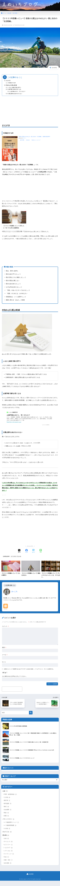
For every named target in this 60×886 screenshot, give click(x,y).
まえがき (8, 80)
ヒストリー (8, 845)
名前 (4, 647)
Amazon (28, 139)
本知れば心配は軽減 (11, 85)
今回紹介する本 (12, 82)
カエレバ (24, 137)
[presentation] (12, 689)
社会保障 (7, 810)
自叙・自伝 (8, 860)
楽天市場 (22, 139)
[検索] (30, 712)
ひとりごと (7, 832)
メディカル (8, 851)
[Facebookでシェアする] (26, 551)
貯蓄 (6, 816)
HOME (30, 874)
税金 (6, 813)
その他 (7, 797)
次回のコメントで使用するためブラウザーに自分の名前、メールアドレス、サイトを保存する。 (29, 669)
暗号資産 (7, 803)
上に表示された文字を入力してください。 (14, 676)
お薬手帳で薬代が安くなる (15, 89)
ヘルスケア (8, 848)
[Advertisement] (30, 108)
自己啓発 (13, 556)
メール (5, 654)
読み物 (19, 556)
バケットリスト (8, 819)
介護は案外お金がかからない (15, 93)
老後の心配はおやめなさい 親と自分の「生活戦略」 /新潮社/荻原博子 (34, 136)
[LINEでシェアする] (41, 551)
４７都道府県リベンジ (11, 822)
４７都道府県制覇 (10, 825)
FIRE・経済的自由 (10, 794)
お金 (5, 791)
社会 (6, 857)
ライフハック (9, 854)
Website (5, 609)
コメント (5, 626)
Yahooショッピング (35, 139)
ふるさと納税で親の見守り (15, 87)
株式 (6, 807)
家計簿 (7, 800)
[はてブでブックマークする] (33, 551)
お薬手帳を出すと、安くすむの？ (18, 91)
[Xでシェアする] (19, 551)
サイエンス (8, 842)
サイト (4, 662)
